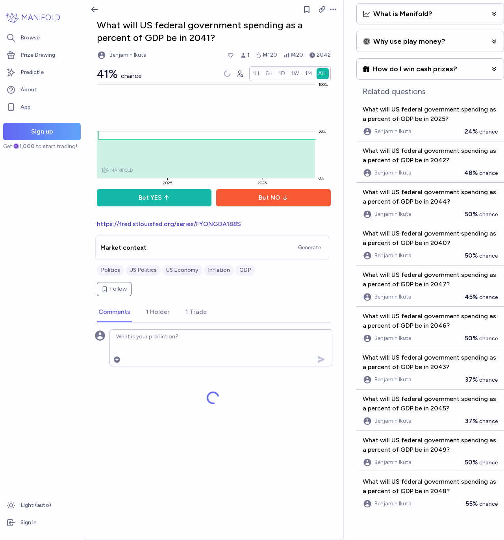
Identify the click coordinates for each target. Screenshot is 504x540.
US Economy (182, 270)
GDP (245, 270)
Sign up (42, 131)
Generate (309, 247)
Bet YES (154, 197)
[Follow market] (307, 9)
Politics (110, 270)
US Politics (143, 270)
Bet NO (273, 197)
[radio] (256, 73)
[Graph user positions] (240, 73)
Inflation (219, 270)
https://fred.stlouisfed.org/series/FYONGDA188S (169, 224)
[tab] (114, 312)
